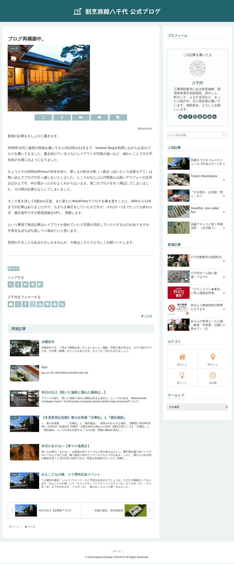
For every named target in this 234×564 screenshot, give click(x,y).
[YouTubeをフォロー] (40, 304)
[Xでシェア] (43, 117)
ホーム (117, 552)
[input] (197, 135)
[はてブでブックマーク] (81, 117)
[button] (118, 117)
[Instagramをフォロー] (33, 304)
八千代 (197, 83)
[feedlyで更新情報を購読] (55, 304)
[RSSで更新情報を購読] (62, 304)
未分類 (13, 268)
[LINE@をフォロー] (47, 304)
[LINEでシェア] (99, 117)
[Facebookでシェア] (62, 117)
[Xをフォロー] (18, 304)
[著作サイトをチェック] (11, 304)
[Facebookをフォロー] (25, 304)
